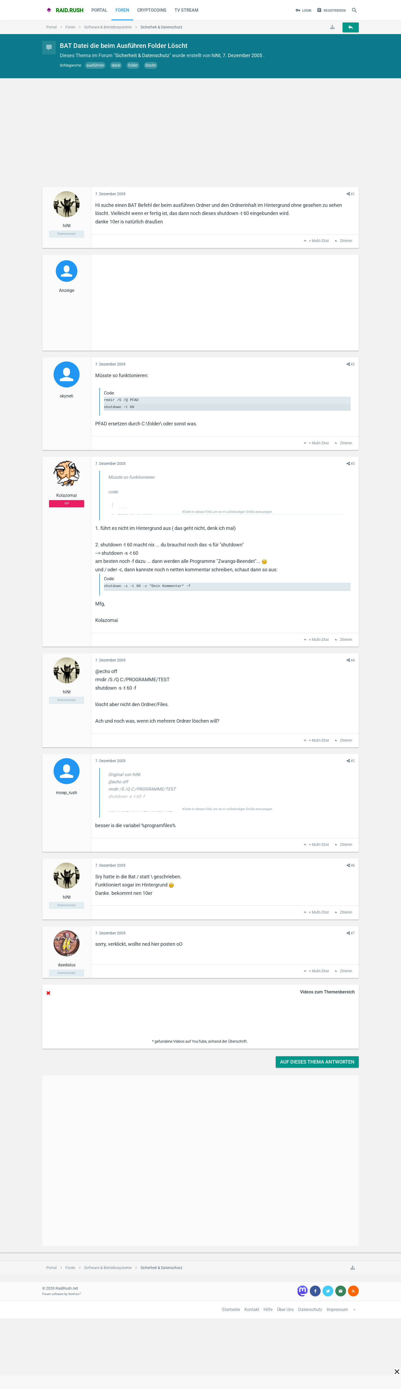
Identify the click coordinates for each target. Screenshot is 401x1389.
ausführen (95, 65)
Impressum (337, 1309)
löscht (151, 65)
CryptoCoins (151, 10)
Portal (99, 10)
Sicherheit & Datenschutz (142, 55)
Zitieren (345, 241)
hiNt (216, 55)
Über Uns (285, 1309)
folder (133, 65)
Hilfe (268, 1309)
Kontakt (251, 1309)
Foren (122, 10)
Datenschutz (310, 1309)
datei (116, 65)
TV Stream (186, 10)
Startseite (231, 1309)
